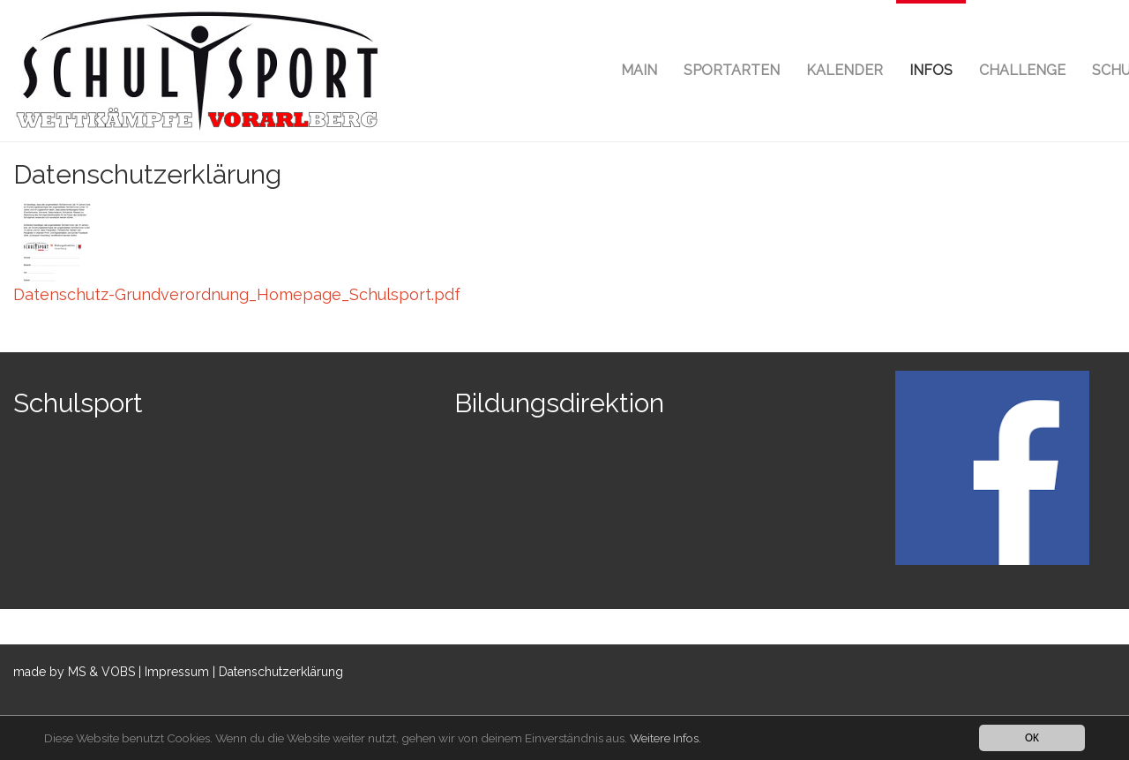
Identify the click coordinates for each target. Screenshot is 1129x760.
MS (77, 672)
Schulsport (78, 403)
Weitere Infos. (665, 738)
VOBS (118, 672)
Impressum (177, 672)
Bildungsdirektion (559, 403)
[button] (931, 70)
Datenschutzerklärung (281, 672)
